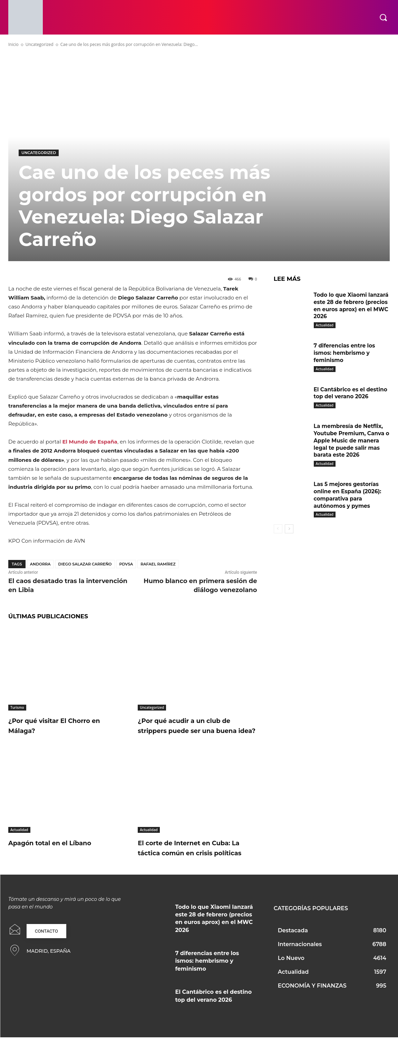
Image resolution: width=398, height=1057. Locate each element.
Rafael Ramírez (157, 564)
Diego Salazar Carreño (85, 564)
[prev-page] (278, 535)
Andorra (40, 564)
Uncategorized (40, 44)
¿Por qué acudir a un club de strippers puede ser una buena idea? (195, 730)
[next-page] (289, 535)
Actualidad (19, 839)
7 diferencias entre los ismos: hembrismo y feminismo (346, 352)
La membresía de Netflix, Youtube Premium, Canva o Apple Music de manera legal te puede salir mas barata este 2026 (350, 447)
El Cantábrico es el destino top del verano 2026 (346, 396)
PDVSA (126, 564)
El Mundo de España (89, 441)
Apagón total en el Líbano (59, 852)
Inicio (13, 44)
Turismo (17, 707)
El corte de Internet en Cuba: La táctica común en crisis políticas (195, 862)
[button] (383, 17)
